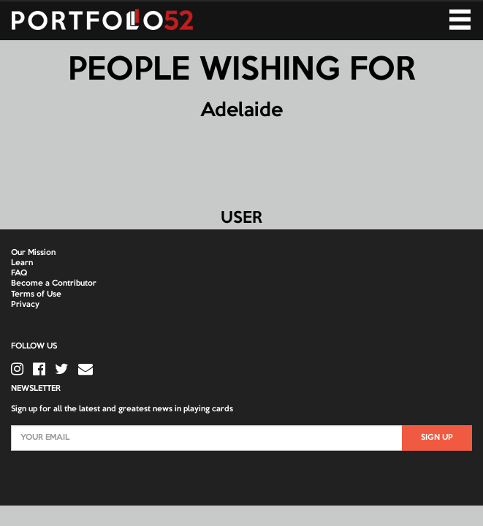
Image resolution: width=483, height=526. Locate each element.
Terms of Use (36, 294)
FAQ (19, 273)
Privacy (25, 304)
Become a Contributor (53, 283)
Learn (22, 263)
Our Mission (33, 252)
